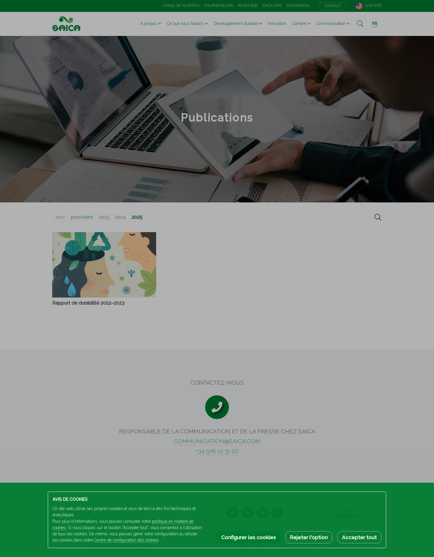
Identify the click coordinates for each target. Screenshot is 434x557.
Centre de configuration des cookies (126, 540)
